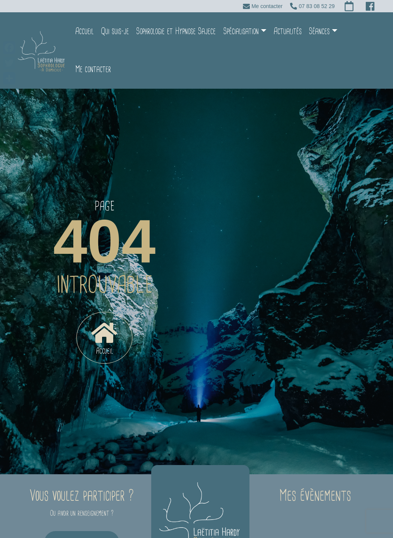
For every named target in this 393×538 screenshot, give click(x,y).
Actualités (284, 31)
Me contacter (359, 31)
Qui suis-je (111, 31)
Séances (315, 31)
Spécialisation (237, 31)
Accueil (81, 31)
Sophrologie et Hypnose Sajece (172, 31)
